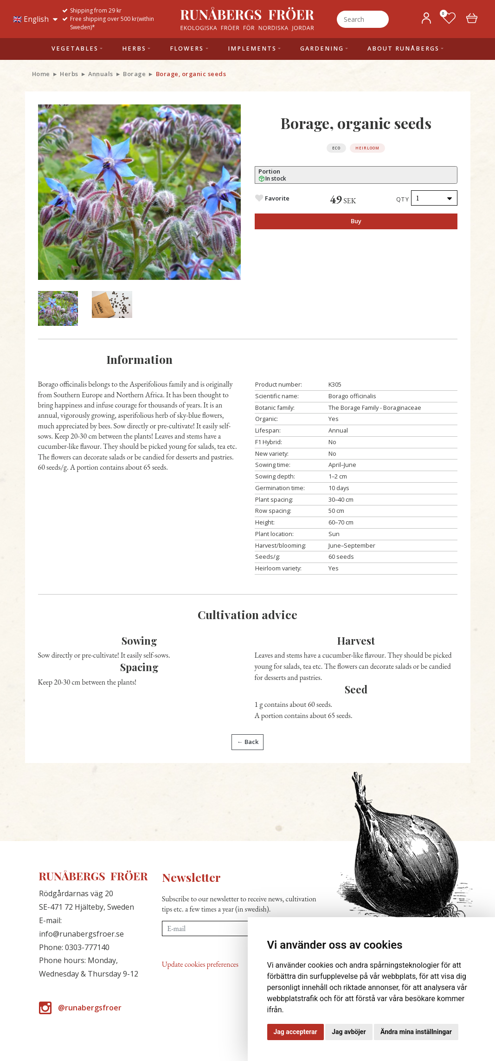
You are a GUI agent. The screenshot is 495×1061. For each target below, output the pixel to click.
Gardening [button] (322, 48)
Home (41, 74)
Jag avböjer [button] (349, 1031)
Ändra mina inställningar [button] (416, 1031)
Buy (356, 221)
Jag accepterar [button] (295, 1031)
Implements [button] (252, 48)
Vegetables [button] (74, 48)
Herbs (69, 74)
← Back (247, 742)
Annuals (100, 74)
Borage (134, 74)
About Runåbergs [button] (403, 48)
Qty (403, 199)
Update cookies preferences (200, 964)
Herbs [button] (134, 48)
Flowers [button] (187, 48)
